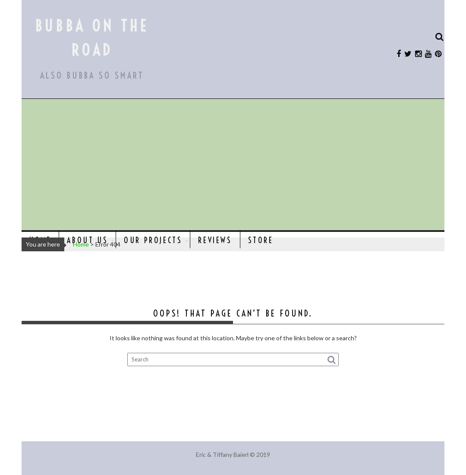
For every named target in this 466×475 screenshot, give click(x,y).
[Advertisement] (233, 165)
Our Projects (153, 240)
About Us (87, 240)
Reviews (215, 240)
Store (261, 240)
